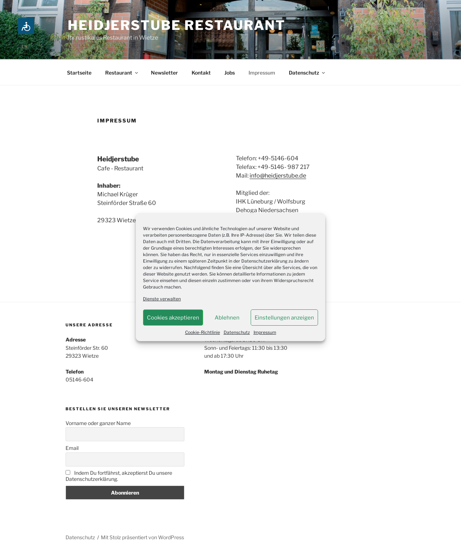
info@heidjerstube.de (278, 175)
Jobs (229, 73)
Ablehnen (227, 317)
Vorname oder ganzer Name (98, 423)
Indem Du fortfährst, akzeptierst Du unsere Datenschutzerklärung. (119, 476)
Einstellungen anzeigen (284, 317)
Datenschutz (237, 332)
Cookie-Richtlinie (202, 332)
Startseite (79, 73)
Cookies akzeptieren (173, 317)
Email (72, 448)
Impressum (265, 332)
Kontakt (201, 73)
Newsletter (164, 73)
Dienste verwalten (162, 298)
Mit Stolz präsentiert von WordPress (142, 537)
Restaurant (122, 73)
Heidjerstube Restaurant (177, 25)
